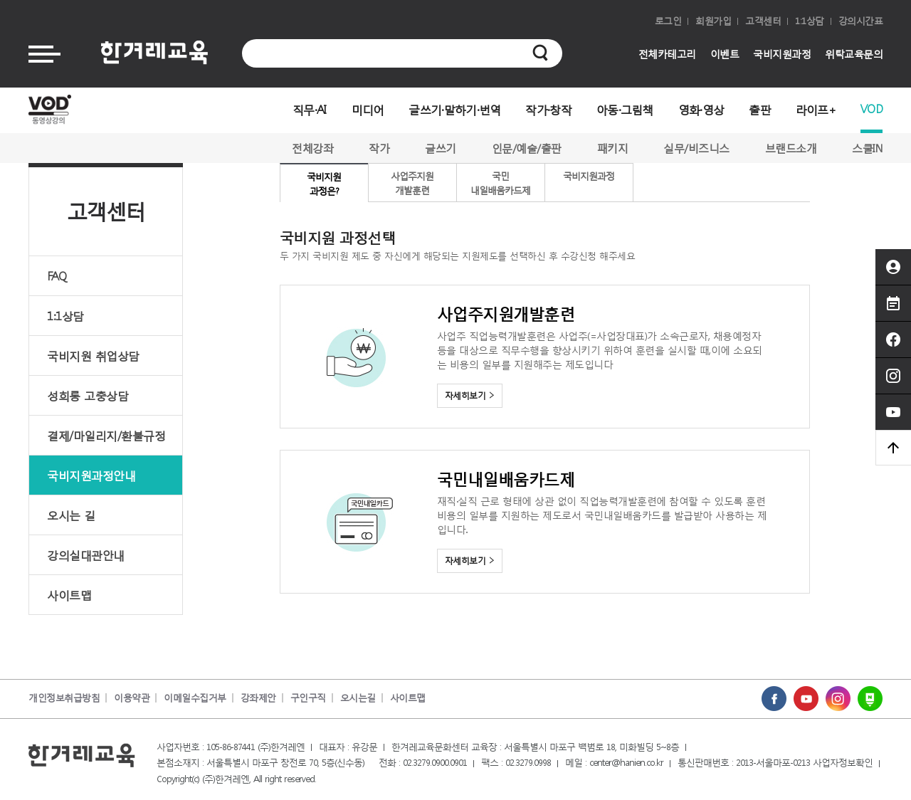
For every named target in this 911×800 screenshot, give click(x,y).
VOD (871, 108)
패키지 (612, 148)
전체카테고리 (667, 53)
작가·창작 (548, 109)
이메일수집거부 (195, 698)
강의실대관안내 (86, 554)
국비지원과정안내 (91, 475)
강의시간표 (860, 21)
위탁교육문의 (854, 53)
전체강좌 (312, 148)
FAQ (57, 275)
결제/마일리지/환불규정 (106, 435)
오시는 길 (71, 514)
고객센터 (763, 21)
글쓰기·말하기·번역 (454, 109)
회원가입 (713, 21)
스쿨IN (867, 148)
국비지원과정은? (324, 184)
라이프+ (816, 109)
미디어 (368, 109)
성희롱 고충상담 (87, 395)
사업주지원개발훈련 (412, 183)
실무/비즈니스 (696, 148)
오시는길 (358, 698)
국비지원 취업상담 (93, 355)
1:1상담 (809, 21)
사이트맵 (69, 594)
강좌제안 (258, 698)
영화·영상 (701, 109)
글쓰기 (440, 148)
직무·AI (310, 109)
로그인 (668, 21)
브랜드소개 (791, 148)
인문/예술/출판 (527, 148)
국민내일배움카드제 (500, 183)
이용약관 (131, 698)
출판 (760, 109)
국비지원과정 (782, 53)
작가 (379, 148)
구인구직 (308, 698)
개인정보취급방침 (64, 698)
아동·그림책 (624, 109)
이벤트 (724, 53)
